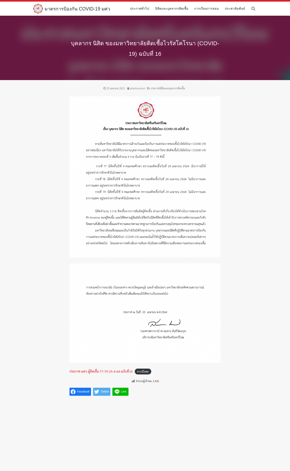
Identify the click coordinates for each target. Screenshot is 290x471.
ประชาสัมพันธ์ (236, 8)
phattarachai (137, 88)
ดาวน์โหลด (143, 371)
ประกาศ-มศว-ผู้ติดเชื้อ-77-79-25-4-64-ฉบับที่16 (101, 371)
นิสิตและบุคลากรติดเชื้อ (173, 8)
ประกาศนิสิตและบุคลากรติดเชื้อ (168, 88)
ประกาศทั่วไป (140, 8)
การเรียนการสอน (208, 8)
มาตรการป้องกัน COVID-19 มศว (79, 8)
